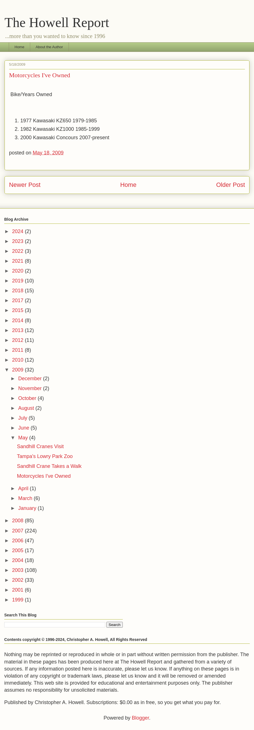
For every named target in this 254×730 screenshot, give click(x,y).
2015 (18, 310)
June (24, 428)
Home (20, 47)
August (26, 408)
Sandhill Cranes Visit (40, 446)
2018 (18, 290)
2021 (18, 261)
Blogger (140, 718)
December (30, 378)
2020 (18, 271)
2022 (18, 251)
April (24, 488)
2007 (18, 531)
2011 (18, 350)
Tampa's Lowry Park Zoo (45, 456)
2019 (18, 281)
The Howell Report (57, 22)
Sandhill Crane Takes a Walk (49, 466)
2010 (18, 360)
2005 (18, 550)
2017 (18, 300)
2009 (18, 370)
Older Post (230, 184)
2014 (18, 320)
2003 (18, 570)
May (23, 438)
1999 (18, 600)
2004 (18, 560)
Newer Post (25, 184)
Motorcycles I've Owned (44, 476)
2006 (18, 540)
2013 (18, 330)
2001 (18, 590)
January (28, 508)
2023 (18, 241)
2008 (18, 520)
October (28, 398)
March (26, 498)
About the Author (49, 47)
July (23, 418)
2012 (18, 340)
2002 (18, 580)
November (30, 388)
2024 (18, 231)
